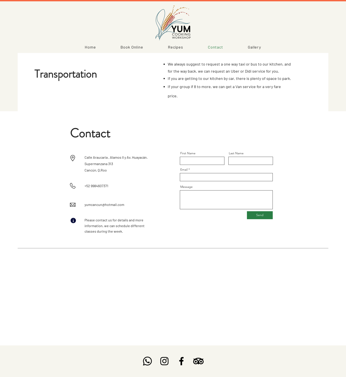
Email (184, 169)
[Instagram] (164, 361)
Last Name (236, 153)
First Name (188, 153)
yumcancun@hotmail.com (104, 204)
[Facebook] (181, 361)
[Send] (260, 215)
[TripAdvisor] (198, 361)
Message (186, 186)
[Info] (73, 220)
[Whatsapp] (147, 361)
